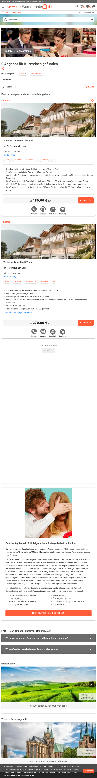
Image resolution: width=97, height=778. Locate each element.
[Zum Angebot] (86, 200)
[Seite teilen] (2, 68)
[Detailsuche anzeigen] (48, 19)
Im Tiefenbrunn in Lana (15, 146)
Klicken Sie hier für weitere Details (21, 775)
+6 (54, 160)
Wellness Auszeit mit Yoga (17, 262)
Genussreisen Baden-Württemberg (48, 706)
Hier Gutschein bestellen (48, 613)
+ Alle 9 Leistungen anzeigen (18, 312)
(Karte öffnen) (9, 155)
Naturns (16, 152)
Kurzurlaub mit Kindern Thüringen (48, 762)
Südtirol (7, 152)
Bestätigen (89, 771)
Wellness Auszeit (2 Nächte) (18, 140)
